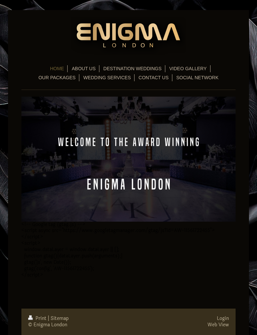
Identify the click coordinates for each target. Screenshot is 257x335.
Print (38, 318)
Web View (218, 324)
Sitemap (60, 318)
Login (223, 318)
